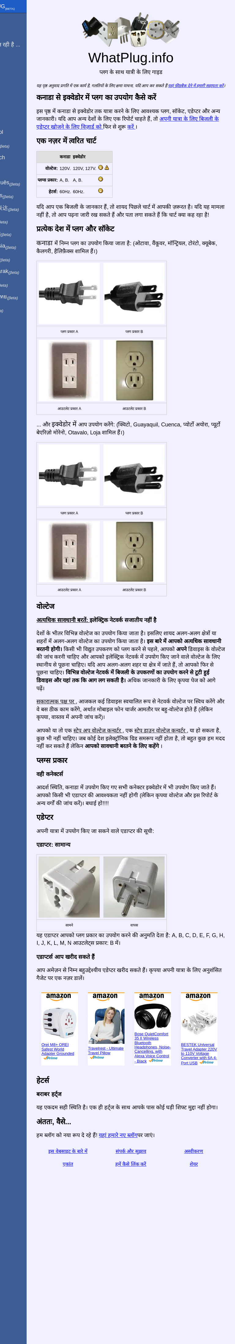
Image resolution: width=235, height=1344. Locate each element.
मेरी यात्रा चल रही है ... (26, 45)
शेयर (198, 1290)
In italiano (20, 145)
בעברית (17, 309)
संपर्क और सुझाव (145, 1277)
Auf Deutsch (18, 157)
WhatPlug (23, 7)
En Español (17, 132)
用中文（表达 (25, 208)
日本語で (19, 221)
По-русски (21, 233)
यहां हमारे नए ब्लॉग (146, 1261)
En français (22, 195)
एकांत (91, 1290)
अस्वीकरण (198, 1277)
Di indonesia (24, 246)
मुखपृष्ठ (10, 19)
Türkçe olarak (25, 271)
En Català (15, 170)
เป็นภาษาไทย (24, 296)
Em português (26, 182)
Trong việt (21, 259)
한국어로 (19, 284)
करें (220, 133)
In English (15, 119)
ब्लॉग (8, 67)
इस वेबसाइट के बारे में (91, 1277)
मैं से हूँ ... (13, 32)
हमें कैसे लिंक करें (144, 1290)
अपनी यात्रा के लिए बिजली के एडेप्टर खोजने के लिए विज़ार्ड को (128, 133)
